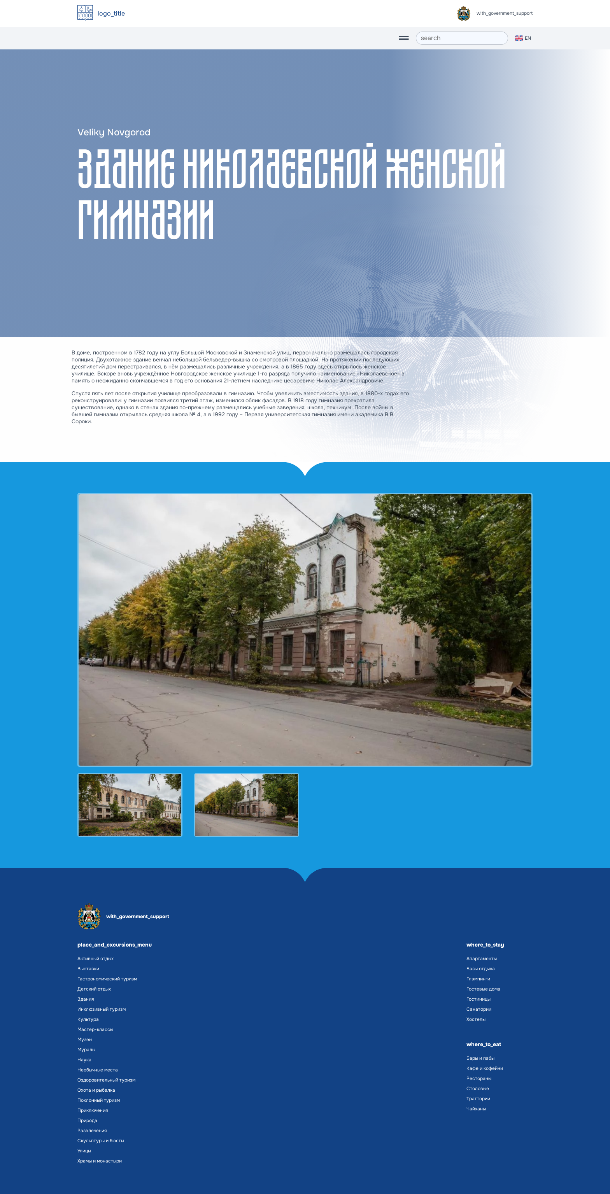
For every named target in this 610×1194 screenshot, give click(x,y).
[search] (462, 38)
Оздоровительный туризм (106, 1080)
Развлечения (92, 1130)
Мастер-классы (95, 1029)
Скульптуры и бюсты (100, 1141)
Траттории (478, 1099)
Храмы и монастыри (99, 1161)
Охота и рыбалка (96, 1090)
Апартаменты (481, 959)
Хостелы (476, 1019)
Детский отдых (94, 989)
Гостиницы (478, 999)
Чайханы (476, 1109)
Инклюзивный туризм (101, 1009)
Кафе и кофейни (484, 1068)
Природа (87, 1120)
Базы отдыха (480, 969)
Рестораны (478, 1078)
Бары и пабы (480, 1058)
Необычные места (97, 1070)
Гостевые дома (483, 989)
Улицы (84, 1151)
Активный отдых (95, 959)
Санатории (478, 1009)
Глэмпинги (478, 979)
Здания (85, 999)
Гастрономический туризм (107, 979)
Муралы (86, 1050)
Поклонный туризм (98, 1100)
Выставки (88, 969)
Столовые (477, 1088)
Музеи (84, 1039)
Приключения (92, 1110)
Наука (84, 1060)
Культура (88, 1019)
